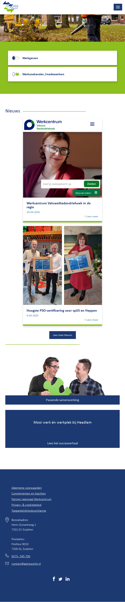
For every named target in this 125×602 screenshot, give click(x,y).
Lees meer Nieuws (62, 335)
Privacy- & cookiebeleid (26, 504)
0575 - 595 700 (21, 556)
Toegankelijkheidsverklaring (29, 510)
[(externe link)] (54, 579)
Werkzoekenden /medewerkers (43, 74)
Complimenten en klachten (29, 493)
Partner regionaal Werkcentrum (31, 499)
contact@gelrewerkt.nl (26, 563)
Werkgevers (30, 58)
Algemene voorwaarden (27, 487)
